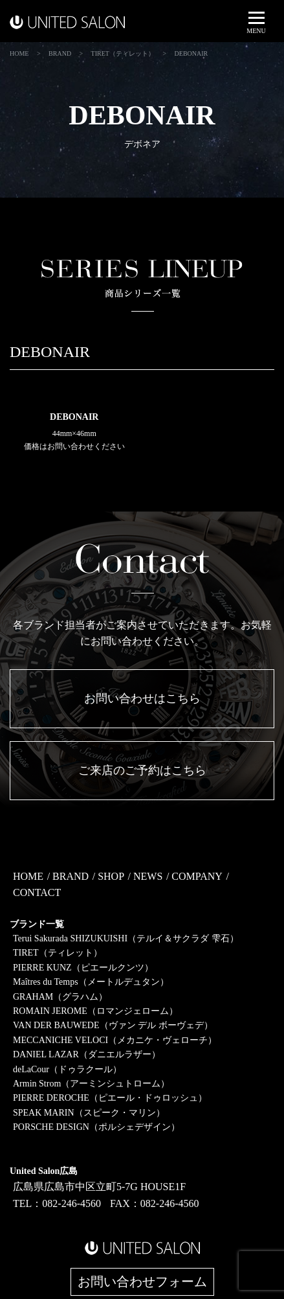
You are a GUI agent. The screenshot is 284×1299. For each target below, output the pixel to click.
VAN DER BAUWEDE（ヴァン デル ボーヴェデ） (113, 1025)
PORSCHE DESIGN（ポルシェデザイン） (96, 1127)
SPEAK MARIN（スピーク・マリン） (89, 1113)
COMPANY (197, 876)
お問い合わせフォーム (142, 1282)
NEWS (147, 876)
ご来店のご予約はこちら (142, 770)
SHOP (111, 876)
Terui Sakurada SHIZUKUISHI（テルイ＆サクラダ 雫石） (126, 938)
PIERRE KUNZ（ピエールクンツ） (83, 967)
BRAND (70, 876)
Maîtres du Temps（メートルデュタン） (91, 982)
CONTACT (37, 892)
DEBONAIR (74, 417)
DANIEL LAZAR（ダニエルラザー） (86, 1054)
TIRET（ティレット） (57, 953)
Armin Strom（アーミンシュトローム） (91, 1083)
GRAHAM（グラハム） (60, 997)
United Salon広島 (44, 1171)
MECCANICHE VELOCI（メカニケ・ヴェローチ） (115, 1040)
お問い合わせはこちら (142, 698)
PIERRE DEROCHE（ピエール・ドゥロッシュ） (110, 1098)
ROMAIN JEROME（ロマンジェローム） (95, 1011)
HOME (28, 876)
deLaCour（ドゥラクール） (67, 1069)
